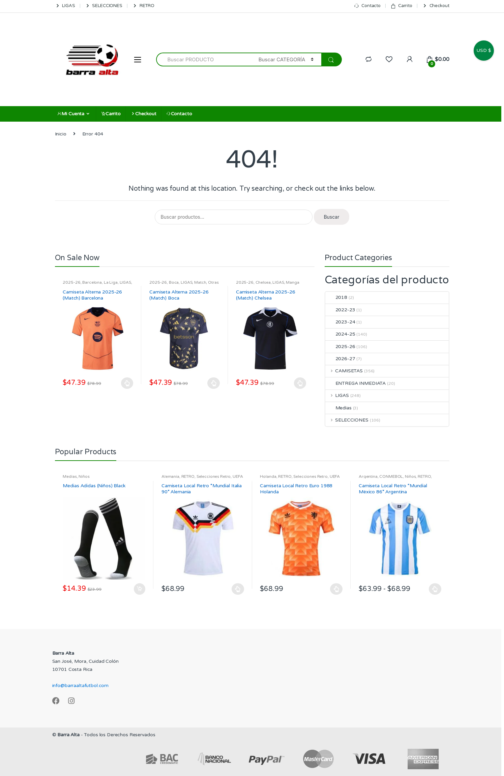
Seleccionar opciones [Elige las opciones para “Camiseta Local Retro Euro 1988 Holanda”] (336, 589)
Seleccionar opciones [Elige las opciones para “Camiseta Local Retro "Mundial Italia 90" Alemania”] (238, 589)
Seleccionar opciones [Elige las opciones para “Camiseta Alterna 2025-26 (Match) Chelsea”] (300, 383)
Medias (338, 408)
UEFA (238, 476)
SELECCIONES (103, 6)
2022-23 (340, 310)
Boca (174, 282)
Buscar (331, 217)
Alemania (170, 476)
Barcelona (92, 282)
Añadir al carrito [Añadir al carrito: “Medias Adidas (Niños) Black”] (139, 589)
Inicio (60, 134)
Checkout (435, 6)
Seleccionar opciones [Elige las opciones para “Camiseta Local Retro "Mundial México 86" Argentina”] (435, 589)
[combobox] (203, 59)
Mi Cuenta (71, 114)
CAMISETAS (344, 371)
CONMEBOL (391, 476)
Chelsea (263, 282)
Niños (84, 476)
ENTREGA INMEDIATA (355, 383)
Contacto (367, 6)
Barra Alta (68, 735)
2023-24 (340, 322)
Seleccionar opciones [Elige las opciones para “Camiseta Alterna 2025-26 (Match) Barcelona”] (127, 383)
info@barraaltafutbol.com (80, 685)
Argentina (368, 476)
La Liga (111, 282)
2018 (336, 297)
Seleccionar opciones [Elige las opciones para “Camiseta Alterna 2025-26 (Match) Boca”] (214, 383)
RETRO (143, 6)
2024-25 (340, 334)
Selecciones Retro (214, 476)
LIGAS (65, 6)
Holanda (268, 476)
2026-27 (340, 359)
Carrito (401, 6)
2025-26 (71, 282)
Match (200, 282)
